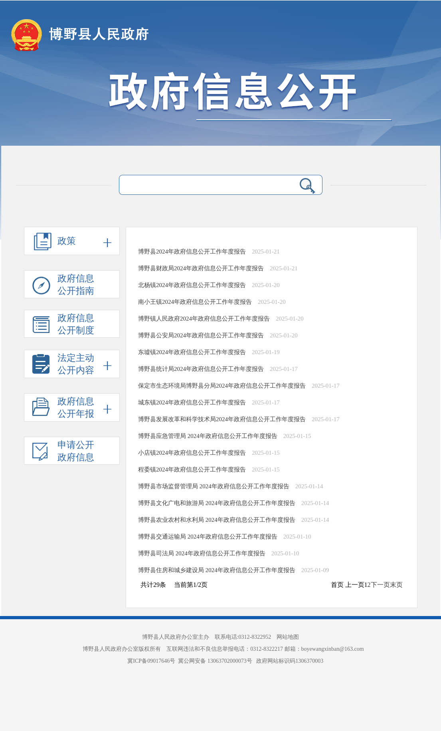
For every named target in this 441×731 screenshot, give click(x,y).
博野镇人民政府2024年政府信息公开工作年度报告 (204, 318)
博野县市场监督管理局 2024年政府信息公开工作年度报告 (213, 486)
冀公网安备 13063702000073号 (215, 661)
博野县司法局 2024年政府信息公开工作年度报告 (201, 553)
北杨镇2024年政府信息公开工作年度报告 (192, 285)
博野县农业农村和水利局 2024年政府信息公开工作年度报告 (216, 520)
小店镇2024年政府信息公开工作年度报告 (192, 453)
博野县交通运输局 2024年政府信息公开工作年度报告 (207, 536)
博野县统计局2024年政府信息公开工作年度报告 (201, 369)
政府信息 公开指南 (63, 285)
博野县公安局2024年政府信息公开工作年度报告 (201, 335)
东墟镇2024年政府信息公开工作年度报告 (192, 352)
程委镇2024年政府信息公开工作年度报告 (192, 469)
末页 (396, 584)
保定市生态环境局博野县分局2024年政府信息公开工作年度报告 (222, 385)
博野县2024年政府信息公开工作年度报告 (192, 251)
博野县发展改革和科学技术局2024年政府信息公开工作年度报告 (222, 419)
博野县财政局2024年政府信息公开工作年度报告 (201, 268)
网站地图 (288, 637)
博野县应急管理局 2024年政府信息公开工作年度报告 (207, 436)
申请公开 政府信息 (63, 452)
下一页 (380, 584)
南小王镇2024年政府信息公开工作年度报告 (195, 302)
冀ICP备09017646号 (152, 661)
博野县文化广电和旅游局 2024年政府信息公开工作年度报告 (216, 503)
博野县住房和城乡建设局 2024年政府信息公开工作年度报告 (216, 570)
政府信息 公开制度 (63, 325)
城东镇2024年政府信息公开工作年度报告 (192, 402)
